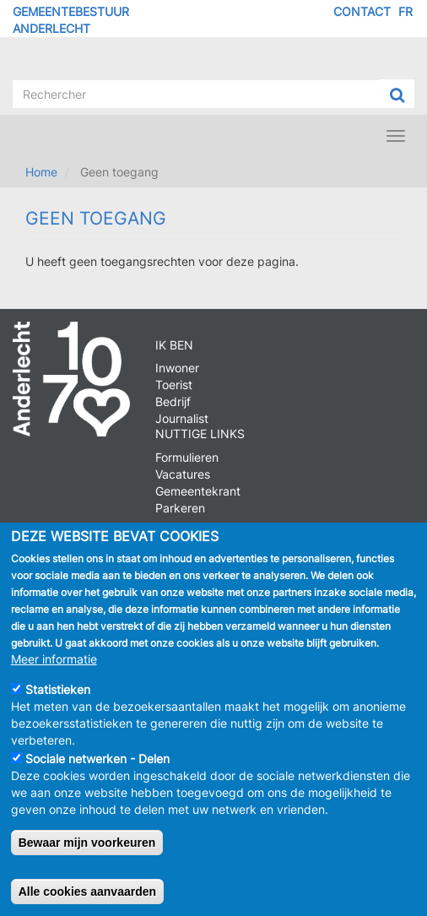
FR (405, 11)
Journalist (181, 418)
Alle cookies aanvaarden (87, 899)
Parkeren (180, 508)
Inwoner (177, 367)
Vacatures (182, 474)
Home (41, 172)
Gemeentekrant (198, 491)
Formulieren (187, 457)
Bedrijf (173, 401)
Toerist (173, 384)
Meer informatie (54, 666)
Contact (362, 11)
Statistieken (57, 697)
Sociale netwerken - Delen (97, 766)
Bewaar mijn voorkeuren (87, 850)
